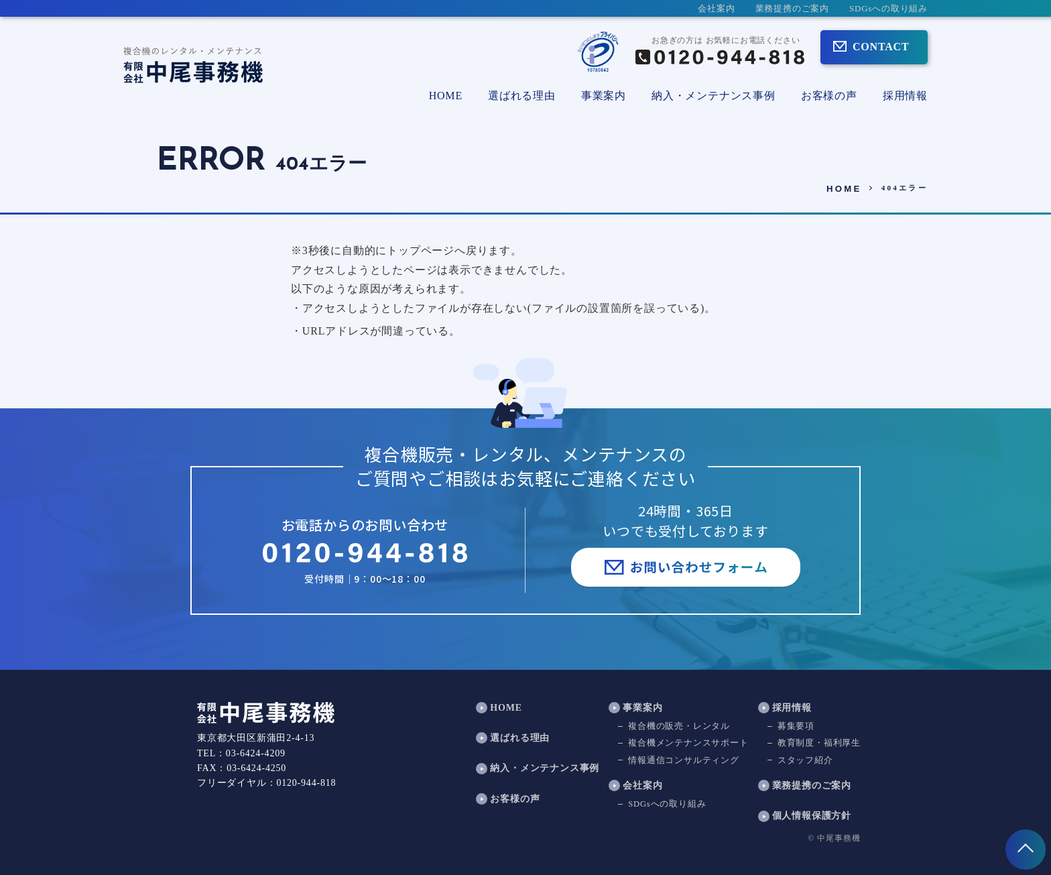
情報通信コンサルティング (683, 760)
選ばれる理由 (522, 95)
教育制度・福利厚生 (819, 743)
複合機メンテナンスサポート (688, 743)
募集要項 (796, 727)
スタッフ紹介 (805, 760)
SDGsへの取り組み (888, 8)
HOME (445, 95)
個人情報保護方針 (811, 816)
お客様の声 (829, 95)
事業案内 (642, 708)
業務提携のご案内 (792, 8)
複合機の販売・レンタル (679, 727)
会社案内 (716, 8)
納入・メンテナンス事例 (714, 95)
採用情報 (905, 95)
